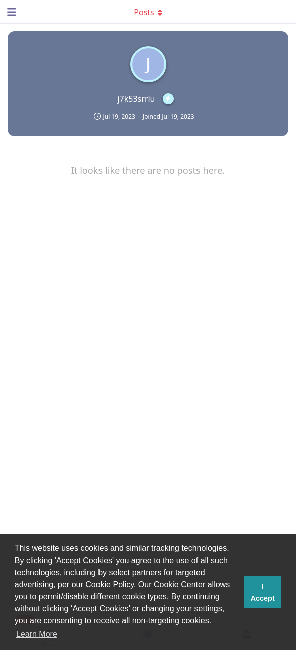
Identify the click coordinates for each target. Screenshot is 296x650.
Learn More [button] (36, 634)
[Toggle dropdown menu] (148, 11)
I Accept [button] (263, 592)
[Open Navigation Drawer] (10, 11)
